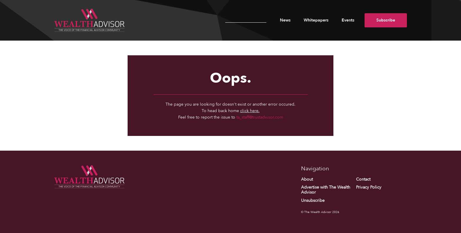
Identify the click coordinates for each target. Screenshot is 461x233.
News (285, 20)
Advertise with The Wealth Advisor (325, 190)
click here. (250, 111)
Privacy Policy (368, 187)
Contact (363, 179)
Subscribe (385, 20)
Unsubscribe (313, 200)
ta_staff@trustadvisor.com (259, 117)
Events (348, 20)
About (307, 179)
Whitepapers (316, 20)
